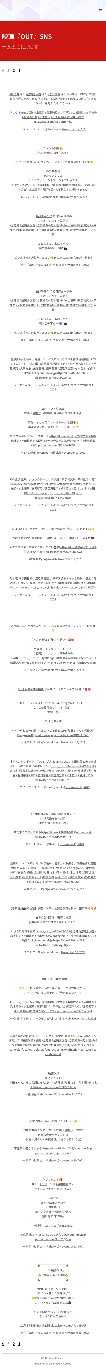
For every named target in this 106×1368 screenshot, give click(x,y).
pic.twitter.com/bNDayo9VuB (77, 662)
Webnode (54, 1363)
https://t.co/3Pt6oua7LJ (68, 940)
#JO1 (67, 117)
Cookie (67, 1363)
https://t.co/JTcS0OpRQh (66, 493)
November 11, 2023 (72, 1246)
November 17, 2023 (74, 129)
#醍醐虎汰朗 (33, 94)
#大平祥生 (64, 112)
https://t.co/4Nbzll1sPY (58, 653)
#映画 (37, 1040)
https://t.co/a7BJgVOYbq (37, 658)
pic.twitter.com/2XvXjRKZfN (78, 587)
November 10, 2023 (72, 1160)
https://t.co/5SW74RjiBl (28, 1002)
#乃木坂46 (57, 117)
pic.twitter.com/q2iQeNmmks (53, 121)
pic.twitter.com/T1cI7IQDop (53, 1239)
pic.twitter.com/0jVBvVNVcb (53, 1153)
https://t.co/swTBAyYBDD (52, 931)
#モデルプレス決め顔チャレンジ (64, 626)
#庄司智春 (90, 112)
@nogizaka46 (30, 662)
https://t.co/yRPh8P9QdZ (57, 832)
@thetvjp (49, 1202)
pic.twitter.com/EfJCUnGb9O (53, 780)
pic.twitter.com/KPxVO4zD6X (53, 837)
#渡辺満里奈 (29, 117)
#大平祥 (77, 440)
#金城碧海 (77, 112)
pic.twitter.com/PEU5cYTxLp (57, 1087)
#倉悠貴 (14, 94)
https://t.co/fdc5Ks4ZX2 (57, 1148)
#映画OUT (77, 117)
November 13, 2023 (70, 1094)
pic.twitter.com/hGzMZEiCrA (61, 882)
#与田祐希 (54, 94)
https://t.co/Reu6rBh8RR (72, 373)
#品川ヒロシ (51, 98)
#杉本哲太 (44, 117)
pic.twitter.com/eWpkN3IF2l (68, 1325)
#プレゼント (51, 1179)
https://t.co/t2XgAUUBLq (72, 868)
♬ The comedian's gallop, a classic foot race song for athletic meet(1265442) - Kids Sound (53, 1049)
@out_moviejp (46, 373)
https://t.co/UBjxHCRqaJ (76, 547)
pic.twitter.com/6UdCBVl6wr (64, 552)
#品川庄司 (61, 877)
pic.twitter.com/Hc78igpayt (74, 1011)
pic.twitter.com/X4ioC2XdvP (53, 497)
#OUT (36, 413)
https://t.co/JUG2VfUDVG (51, 1235)
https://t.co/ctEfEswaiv (44, 587)
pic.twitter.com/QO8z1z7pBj (71, 735)
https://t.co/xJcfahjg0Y (64, 436)
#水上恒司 (38, 112)
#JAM (71, 98)
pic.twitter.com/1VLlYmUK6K (56, 445)
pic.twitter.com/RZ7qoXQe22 (53, 945)
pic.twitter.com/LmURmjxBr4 (73, 257)
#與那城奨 (51, 112)
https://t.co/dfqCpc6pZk (66, 766)
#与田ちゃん (86, 658)
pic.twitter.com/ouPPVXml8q (53, 377)
